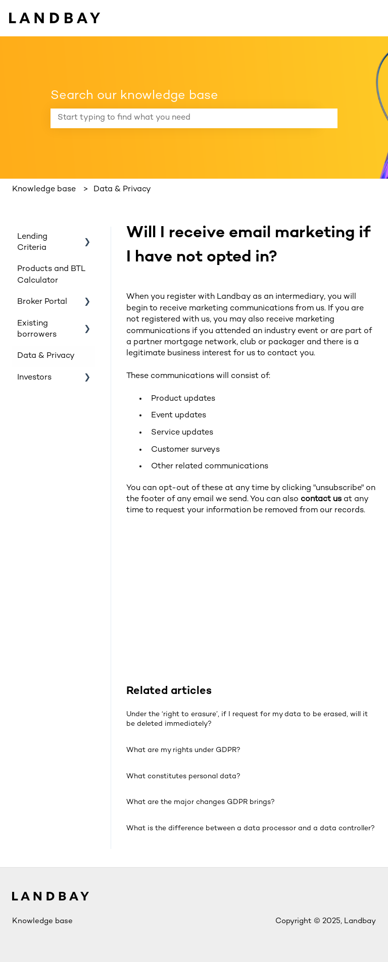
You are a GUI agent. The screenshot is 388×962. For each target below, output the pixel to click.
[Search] (327, 118)
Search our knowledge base (134, 95)
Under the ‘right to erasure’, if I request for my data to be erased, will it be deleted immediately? (247, 719)
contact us (321, 499)
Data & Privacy (122, 189)
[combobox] (184, 118)
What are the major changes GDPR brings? (200, 802)
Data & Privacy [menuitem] (46, 356)
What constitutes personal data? (183, 776)
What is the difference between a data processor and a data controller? (250, 828)
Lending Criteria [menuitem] (32, 242)
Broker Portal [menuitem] (42, 302)
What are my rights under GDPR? (183, 750)
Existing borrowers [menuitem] (37, 329)
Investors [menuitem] (34, 377)
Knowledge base (44, 189)
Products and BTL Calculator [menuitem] (51, 275)
